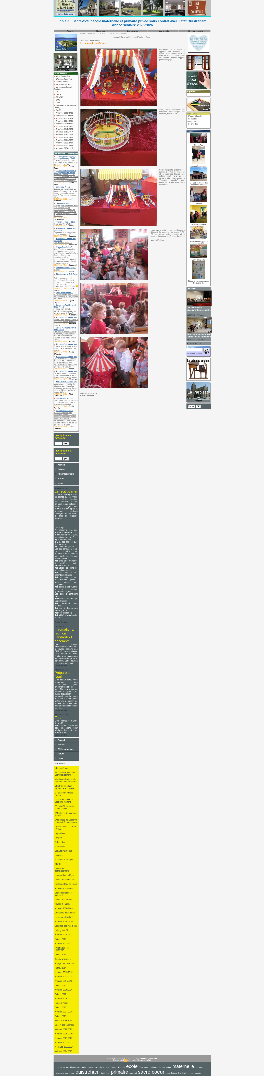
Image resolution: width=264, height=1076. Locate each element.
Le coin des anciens (63, 899)
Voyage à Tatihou (62, 904)
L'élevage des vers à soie (66, 926)
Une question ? (193, 121)
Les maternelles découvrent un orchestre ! (199, 310)
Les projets (163, 31)
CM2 (57, 103)
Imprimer (133, 37)
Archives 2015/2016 (63, 124)
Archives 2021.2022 (63, 140)
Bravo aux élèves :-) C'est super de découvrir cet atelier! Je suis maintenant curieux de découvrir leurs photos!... (66, 178)
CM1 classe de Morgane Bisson (66, 814)
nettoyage (199, 1067)
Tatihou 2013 (60, 954)
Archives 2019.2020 (63, 137)
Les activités (131, 31)
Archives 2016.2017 (63, 126)
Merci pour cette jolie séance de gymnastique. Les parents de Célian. (66, 297)
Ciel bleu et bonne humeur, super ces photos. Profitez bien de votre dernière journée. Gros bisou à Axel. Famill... (65, 336)
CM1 (57, 100)
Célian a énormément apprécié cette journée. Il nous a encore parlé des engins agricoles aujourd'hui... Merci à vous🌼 (66, 282)
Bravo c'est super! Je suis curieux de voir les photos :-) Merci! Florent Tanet (65, 162)
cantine (84, 1067)
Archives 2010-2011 (64, 935)
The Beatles (182, 1073)
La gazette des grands (65, 913)
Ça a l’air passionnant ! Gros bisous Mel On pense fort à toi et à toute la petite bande (65, 375)
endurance (154, 1067)
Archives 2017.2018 (63, 129)
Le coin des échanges (64, 1025)
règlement (133, 1073)
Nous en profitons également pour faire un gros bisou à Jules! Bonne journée (66, 402)
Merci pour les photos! (63, 224)
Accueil (69, 31)
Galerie (60, 469)
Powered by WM (144, 1060)
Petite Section (61, 82)
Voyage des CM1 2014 (65, 963)
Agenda (191, 91)
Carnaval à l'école (63, 187)
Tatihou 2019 (60, 1016)
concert (114, 1067)
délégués (121, 1067)
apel (56, 1067)
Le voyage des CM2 (64, 917)
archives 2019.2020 (63, 135)
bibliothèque (75, 1067)
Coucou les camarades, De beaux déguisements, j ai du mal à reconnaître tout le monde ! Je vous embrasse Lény (65, 193)
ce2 (96, 1067)
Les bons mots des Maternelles (63, 894)
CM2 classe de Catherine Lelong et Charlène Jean (66, 821)
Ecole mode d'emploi (64, 860)
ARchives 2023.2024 (64, 1047)
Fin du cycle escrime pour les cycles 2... (198, 282)
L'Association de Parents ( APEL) (66, 827)
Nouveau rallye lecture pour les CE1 (199, 242)
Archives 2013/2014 (63, 118)
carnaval (91, 1067)
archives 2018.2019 (63, 132)
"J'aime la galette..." (64, 247)
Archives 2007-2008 (64, 888)
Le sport (58, 838)
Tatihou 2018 (60, 1007)
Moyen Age (198, 145)
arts (67, 1067)
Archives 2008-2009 (64, 908)
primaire (119, 1072)
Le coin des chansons (64, 879)
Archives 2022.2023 (63, 143)
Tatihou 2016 (60, 985)
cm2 (108, 1067)
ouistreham (88, 1072)
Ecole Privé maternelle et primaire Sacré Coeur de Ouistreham (132, 1058)
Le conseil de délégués (65, 875)
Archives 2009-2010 (64, 921)
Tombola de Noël (62, 203)
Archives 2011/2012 (63, 113)
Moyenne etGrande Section (63, 88)
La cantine (191, 119)
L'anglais (58, 855)
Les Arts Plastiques (63, 851)
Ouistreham (105, 1073)
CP (56, 92)
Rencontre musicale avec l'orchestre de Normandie (199, 335)
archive (62, 1067)
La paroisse (60, 833)
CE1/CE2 (59, 97)
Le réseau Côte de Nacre (66, 884)
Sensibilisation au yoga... (66, 268)
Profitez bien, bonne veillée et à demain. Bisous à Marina (66, 321)
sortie (168, 1073)
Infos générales (61, 768)
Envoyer (124, 37)
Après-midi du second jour (66, 317)
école (141, 1067)
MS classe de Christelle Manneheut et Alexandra (66, 780)
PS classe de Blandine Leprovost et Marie (65, 773)
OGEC (57, 110)
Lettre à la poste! (198, 260)
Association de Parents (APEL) (65, 106)
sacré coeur (151, 1072)
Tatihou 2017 (60, 994)
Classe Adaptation (63, 79)
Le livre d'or (192, 124)
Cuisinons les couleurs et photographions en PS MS (65, 157)
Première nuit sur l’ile (64, 398)
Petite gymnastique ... (64, 293)
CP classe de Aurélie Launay (64, 794)
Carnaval (198, 204)
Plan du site (118, 1060)
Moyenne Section (62, 84)
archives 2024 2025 (63, 148)
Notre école (101, 31)
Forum (59, 478)
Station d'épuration (198, 225)
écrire (146, 1067)
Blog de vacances (63, 959)
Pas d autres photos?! (63, 243)
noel (72, 1073)
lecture (168, 1067)
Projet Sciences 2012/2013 (62, 949)
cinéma (102, 1067)
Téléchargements (194, 31)
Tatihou (174, 1073)
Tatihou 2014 (60, 968)
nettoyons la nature (62, 1073)
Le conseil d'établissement (62, 869)
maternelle (183, 1066)
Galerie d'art (60, 842)
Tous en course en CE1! (65, 222)
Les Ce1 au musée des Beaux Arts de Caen (199, 184)
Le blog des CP (61, 930)
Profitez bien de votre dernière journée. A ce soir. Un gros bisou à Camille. (65, 311)
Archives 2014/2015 (63, 121)
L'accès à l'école (194, 116)
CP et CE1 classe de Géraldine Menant (64, 800)
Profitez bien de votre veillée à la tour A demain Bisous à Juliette (65, 348)
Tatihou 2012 (60, 939)
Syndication (132, 1060)
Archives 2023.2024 (63, 145)
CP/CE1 (58, 94)
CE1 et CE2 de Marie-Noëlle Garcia (64, 807)
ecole (132, 1066)
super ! (57, 270)
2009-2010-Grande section (116, 34)
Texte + (141, 37)
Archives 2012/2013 (63, 116)
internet (162, 1067)
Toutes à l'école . (62, 1003)
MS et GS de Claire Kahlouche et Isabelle (64, 787)
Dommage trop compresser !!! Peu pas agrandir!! (65, 233)
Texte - (148, 37)
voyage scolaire (194, 1073)
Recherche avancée (194, 353)
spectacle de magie (198, 166)
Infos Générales (62, 76)
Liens (59, 483)
